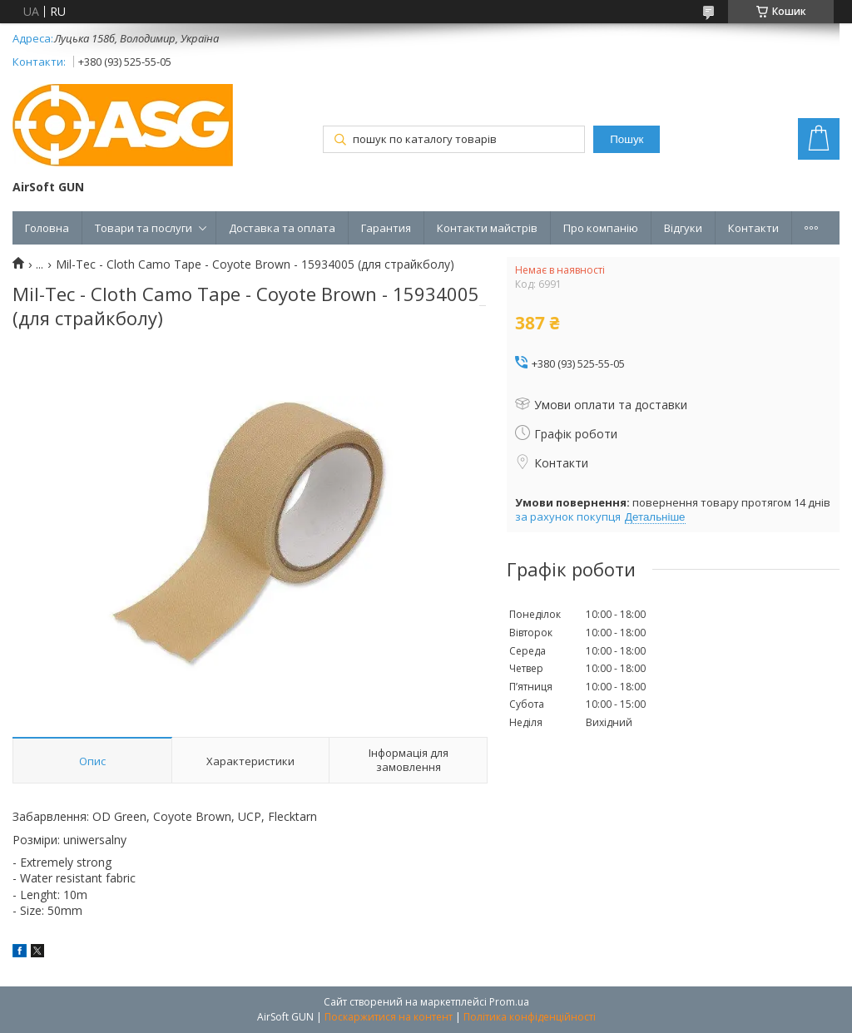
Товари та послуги (143, 227)
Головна (47, 227)
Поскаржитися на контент (388, 1017)
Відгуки (683, 227)
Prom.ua (509, 1002)
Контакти (753, 227)
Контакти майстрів (487, 227)
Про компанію (600, 227)
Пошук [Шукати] (626, 139)
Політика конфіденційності (529, 1017)
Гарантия (386, 227)
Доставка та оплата (282, 227)
